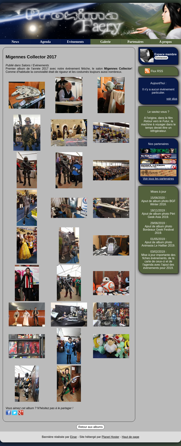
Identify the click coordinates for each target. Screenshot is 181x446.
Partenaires (135, 42)
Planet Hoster (110, 436)
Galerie (105, 42)
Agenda (45, 42)
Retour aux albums (90, 426)
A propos (165, 42)
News (15, 42)
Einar (73, 436)
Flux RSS (157, 71)
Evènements (75, 42)
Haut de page (130, 436)
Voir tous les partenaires (158, 178)
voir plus (171, 98)
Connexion (161, 57)
